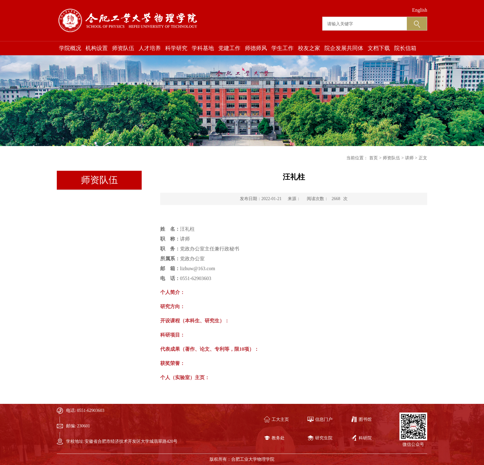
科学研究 (176, 48)
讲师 (409, 158)
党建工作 (229, 48)
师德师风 (256, 48)
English (419, 10)
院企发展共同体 (343, 48)
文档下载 (379, 48)
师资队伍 (123, 48)
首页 (373, 158)
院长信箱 (405, 48)
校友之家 (309, 48)
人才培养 (150, 48)
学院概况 (70, 48)
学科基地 (203, 48)
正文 (423, 158)
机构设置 (97, 48)
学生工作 (282, 48)
